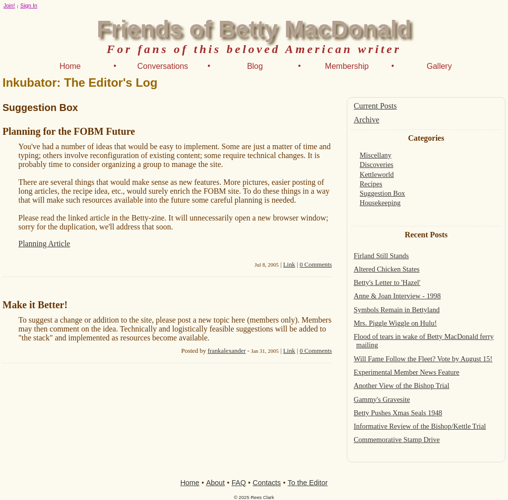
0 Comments (316, 264)
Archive (367, 119)
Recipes (371, 184)
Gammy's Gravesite (382, 399)
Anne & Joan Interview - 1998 (397, 296)
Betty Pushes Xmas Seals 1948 (398, 413)
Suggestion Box (382, 193)
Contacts (267, 483)
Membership (347, 66)
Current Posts (375, 106)
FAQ (239, 483)
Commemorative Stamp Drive (397, 440)
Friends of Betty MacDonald (254, 29)
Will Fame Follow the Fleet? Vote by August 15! (423, 359)
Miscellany (375, 155)
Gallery (439, 66)
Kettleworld (377, 174)
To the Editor (308, 483)
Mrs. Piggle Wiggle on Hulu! (395, 323)
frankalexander (227, 350)
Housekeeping (380, 203)
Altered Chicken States (387, 269)
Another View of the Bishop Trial (401, 385)
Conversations (162, 66)
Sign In (28, 5)
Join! (9, 5)
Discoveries (376, 164)
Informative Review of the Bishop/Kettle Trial (420, 426)
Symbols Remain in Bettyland (397, 310)
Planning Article (44, 243)
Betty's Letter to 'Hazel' (387, 282)
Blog (255, 66)
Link (289, 264)
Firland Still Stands (381, 256)
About (215, 483)
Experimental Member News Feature (406, 372)
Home (70, 66)
